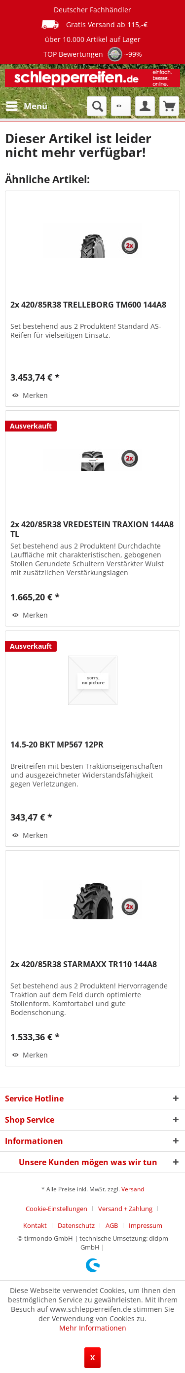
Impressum (145, 1225)
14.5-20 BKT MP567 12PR (57, 745)
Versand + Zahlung (125, 1208)
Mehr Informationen (92, 1328)
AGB (112, 1225)
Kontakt (35, 1225)
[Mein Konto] (145, 106)
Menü (26, 105)
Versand (132, 1189)
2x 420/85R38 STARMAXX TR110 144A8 (83, 964)
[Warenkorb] (169, 106)
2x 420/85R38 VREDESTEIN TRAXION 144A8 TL (92, 529)
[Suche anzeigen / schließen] (97, 106)
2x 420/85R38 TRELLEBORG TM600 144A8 (88, 305)
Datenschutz (76, 1225)
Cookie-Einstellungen (56, 1208)
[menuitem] (26, 106)
